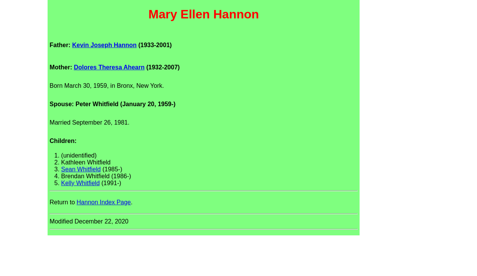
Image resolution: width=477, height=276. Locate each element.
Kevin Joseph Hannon (104, 45)
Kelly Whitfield (80, 183)
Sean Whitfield (81, 169)
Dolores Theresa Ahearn (109, 67)
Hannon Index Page (104, 202)
